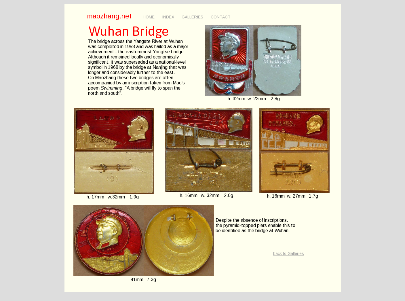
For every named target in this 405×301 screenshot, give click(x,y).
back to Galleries (288, 253)
